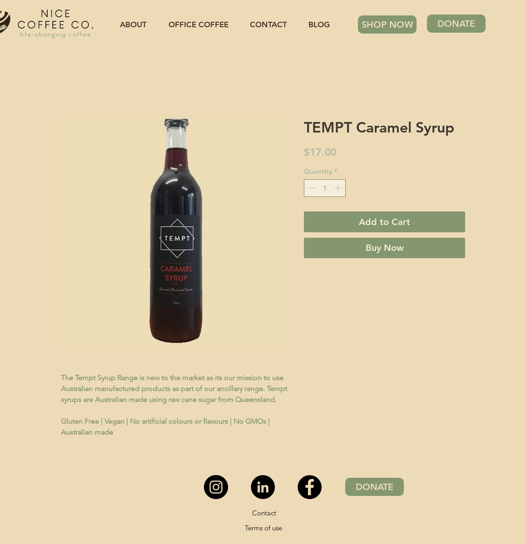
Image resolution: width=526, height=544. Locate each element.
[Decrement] (311, 188)
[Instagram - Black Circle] (216, 487)
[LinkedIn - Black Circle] (263, 487)
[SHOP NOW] (387, 24)
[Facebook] (310, 487)
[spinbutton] (325, 188)
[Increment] (338, 188)
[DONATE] (456, 24)
